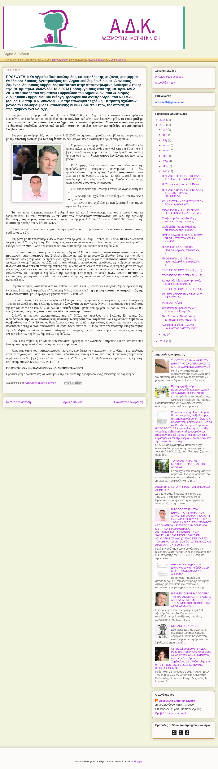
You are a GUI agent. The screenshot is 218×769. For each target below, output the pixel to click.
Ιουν (165, 150)
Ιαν (165, 334)
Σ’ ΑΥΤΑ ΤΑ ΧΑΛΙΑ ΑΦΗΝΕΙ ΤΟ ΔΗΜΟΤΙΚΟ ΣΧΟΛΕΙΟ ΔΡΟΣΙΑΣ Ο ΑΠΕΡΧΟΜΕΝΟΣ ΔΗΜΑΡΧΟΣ (190, 363)
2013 (162, 124)
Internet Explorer (59, 59)
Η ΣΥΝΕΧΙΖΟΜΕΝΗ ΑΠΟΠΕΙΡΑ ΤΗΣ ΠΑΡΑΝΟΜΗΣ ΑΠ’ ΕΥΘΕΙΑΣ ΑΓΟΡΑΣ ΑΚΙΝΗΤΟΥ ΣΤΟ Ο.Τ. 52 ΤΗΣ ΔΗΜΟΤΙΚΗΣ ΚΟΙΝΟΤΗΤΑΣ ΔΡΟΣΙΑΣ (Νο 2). (191, 600)
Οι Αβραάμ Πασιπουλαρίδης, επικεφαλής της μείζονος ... (179, 220)
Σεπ (165, 134)
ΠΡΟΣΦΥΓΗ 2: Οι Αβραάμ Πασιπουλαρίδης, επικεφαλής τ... (181, 250)
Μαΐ (165, 155)
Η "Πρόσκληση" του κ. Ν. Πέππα (181, 184)
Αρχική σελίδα (72, 402)
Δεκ (165, 129)
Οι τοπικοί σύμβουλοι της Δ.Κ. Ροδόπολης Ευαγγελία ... (179, 309)
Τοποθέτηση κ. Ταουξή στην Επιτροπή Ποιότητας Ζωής (179, 318)
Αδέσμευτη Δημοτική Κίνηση (177, 700)
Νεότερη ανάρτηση (18, 402)
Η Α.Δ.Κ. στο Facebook (169, 76)
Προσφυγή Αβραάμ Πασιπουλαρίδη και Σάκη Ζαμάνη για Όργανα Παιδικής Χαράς (190, 389)
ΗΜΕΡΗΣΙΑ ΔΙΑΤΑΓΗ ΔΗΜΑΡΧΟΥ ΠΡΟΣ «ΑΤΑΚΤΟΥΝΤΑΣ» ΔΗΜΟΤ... (182, 238)
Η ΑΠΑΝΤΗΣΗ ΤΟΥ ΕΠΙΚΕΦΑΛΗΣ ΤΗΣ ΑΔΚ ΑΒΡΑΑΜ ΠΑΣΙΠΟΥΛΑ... (182, 193)
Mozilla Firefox (96, 59)
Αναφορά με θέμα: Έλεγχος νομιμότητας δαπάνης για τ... (180, 326)
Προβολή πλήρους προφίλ (170, 713)
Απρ (165, 160)
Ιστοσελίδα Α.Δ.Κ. (165, 82)
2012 (162, 341)
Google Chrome (117, 59)
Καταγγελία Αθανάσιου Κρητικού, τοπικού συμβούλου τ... (181, 282)
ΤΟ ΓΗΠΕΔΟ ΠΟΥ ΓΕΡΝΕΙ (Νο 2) (182, 275)
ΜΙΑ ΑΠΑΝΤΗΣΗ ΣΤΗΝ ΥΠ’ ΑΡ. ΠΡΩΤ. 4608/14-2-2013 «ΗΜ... (181, 211)
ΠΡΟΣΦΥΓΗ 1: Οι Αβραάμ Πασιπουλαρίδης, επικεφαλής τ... (181, 262)
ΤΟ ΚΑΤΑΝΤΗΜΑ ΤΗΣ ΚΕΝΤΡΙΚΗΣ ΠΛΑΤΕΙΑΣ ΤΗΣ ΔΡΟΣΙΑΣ (188, 464)
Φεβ (165, 171)
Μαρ (166, 166)
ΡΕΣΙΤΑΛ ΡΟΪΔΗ (172, 302)
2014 (162, 119)
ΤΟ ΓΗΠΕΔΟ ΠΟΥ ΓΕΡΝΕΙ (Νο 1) (182, 289)
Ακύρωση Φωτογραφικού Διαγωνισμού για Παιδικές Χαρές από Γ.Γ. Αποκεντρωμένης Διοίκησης (190, 569)
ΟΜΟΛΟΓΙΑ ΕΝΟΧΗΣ (184, 625)
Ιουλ (165, 145)
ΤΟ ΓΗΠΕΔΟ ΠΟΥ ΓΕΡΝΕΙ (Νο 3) (182, 270)
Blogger (137, 761)
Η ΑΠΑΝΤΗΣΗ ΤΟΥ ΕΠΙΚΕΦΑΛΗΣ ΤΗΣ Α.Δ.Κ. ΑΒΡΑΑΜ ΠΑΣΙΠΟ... (182, 177)
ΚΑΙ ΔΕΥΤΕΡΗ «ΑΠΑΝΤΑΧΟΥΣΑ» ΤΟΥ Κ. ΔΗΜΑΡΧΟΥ (182, 203)
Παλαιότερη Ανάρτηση (128, 402)
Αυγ (165, 140)
